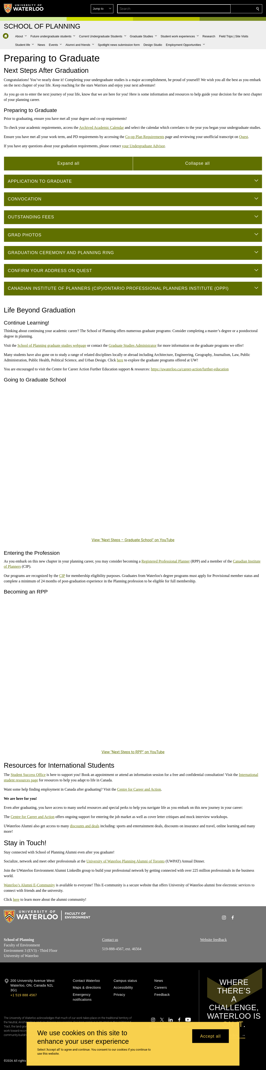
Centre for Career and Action (139, 789)
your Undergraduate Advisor (143, 146)
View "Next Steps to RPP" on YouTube (133, 751)
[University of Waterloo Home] (24, 8)
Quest (243, 137)
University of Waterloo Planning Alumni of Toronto (125, 861)
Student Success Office (28, 775)
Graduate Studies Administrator (133, 345)
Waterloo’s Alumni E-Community (29, 885)
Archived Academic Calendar (101, 128)
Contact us (110, 940)
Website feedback (213, 940)
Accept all (210, 1036)
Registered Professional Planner (166, 561)
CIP (62, 576)
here (120, 360)
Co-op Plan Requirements (144, 137)
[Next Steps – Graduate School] (133, 463)
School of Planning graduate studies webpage (51, 345)
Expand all (68, 163)
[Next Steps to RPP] (133, 675)
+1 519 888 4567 (23, 995)
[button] (223, 8)
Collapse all (197, 163)
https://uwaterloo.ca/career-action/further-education (190, 369)
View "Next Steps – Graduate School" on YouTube (133, 540)
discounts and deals (84, 826)
